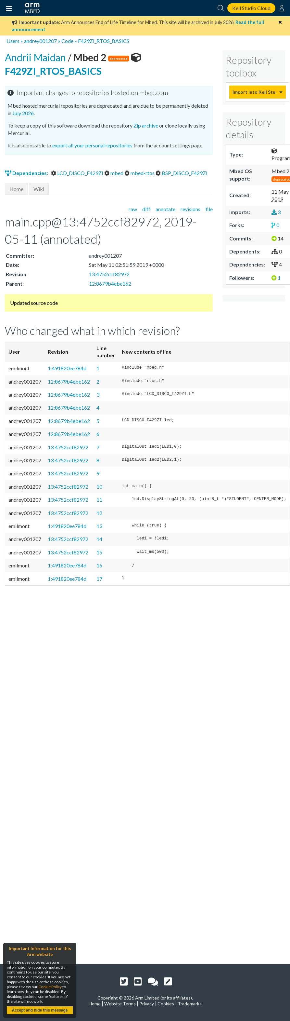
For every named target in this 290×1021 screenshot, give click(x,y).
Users (12, 41)
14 (99, 539)
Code (67, 41)
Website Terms (120, 1003)
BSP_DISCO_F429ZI (182, 173)
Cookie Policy (50, 986)
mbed (114, 173)
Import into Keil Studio (254, 92)
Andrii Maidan (36, 57)
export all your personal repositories (92, 145)
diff (146, 209)
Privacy (146, 1003)
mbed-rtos (140, 173)
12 (99, 513)
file (209, 209)
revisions (190, 209)
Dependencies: (27, 173)
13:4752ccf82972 (109, 274)
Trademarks (190, 1003)
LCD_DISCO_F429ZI (77, 173)
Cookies (166, 1003)
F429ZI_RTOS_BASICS (103, 41)
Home (16, 189)
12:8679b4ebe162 (110, 283)
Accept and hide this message (40, 1010)
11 (99, 500)
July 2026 (23, 113)
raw (133, 209)
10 (99, 486)
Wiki (38, 189)
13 (99, 526)
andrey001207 (40, 41)
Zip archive (145, 125)
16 (99, 565)
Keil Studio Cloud (251, 8)
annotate (165, 209)
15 (99, 552)
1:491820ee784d (67, 368)
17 (99, 579)
